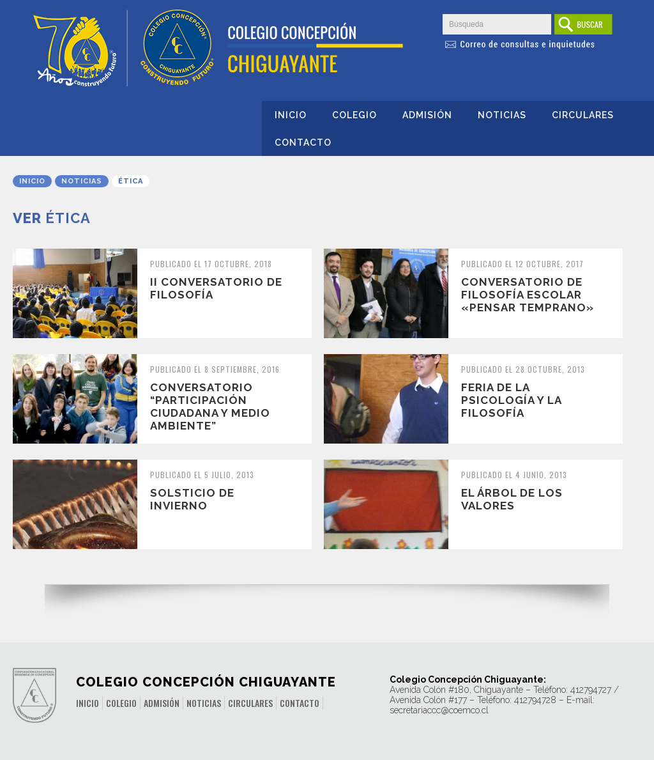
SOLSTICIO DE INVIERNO (192, 499)
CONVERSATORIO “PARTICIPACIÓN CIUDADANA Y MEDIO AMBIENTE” (210, 406)
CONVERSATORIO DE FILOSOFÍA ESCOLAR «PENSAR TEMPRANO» (527, 294)
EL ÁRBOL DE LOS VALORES (512, 499)
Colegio (354, 115)
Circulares (583, 115)
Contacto (303, 142)
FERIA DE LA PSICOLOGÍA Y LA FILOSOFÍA (511, 400)
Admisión (427, 115)
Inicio (291, 115)
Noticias (502, 115)
